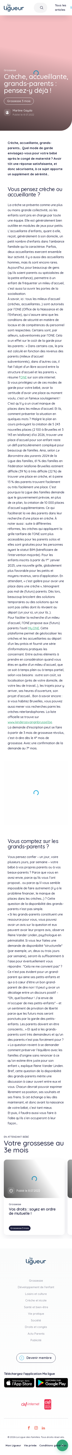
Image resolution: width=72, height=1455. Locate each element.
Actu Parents (36, 1333)
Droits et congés (36, 1327)
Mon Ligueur (13, 1445)
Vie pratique (36, 1313)
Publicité (36, 1340)
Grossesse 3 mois (19, 101)
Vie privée (30, 1445)
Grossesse (36, 1280)
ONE (23, 377)
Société (36, 1320)
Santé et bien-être (36, 1307)
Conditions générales (53, 1445)
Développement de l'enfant (36, 1287)
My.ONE (33, 628)
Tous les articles (60, 7)
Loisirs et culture (36, 1294)
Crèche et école (36, 1300)
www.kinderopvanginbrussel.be (30, 722)
